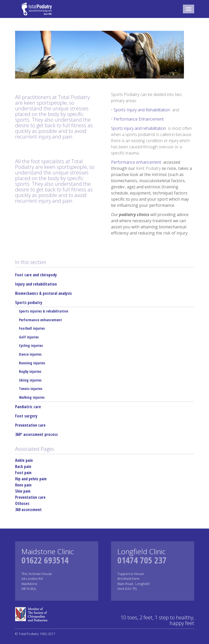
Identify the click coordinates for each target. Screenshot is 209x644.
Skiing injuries (30, 380)
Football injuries (32, 328)
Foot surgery (26, 416)
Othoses (22, 503)
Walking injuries (32, 397)
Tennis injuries (30, 388)
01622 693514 (45, 560)
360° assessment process (36, 434)
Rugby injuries (30, 371)
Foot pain (23, 472)
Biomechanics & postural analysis (43, 293)
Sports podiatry (28, 302)
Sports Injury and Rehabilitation (142, 110)
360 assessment (28, 509)
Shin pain (22, 491)
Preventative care (30, 425)
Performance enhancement (136, 162)
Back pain (23, 466)
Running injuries (32, 362)
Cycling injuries (31, 345)
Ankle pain (24, 460)
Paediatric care (28, 406)
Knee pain (23, 485)
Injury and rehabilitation (36, 284)
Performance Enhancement (139, 119)
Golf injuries (29, 337)
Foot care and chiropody (36, 275)
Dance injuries (30, 354)
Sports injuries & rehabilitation (43, 311)
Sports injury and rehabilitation (139, 128)
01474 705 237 (142, 560)
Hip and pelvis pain (31, 479)
